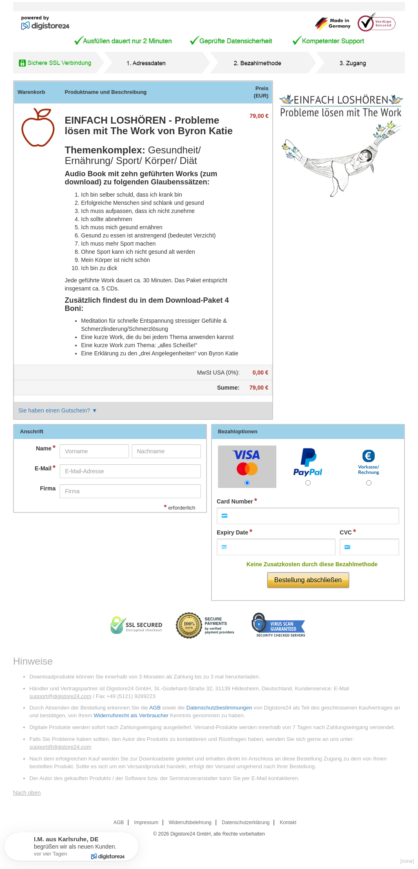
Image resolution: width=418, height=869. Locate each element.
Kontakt (288, 822)
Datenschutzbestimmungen (219, 708)
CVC (346, 532)
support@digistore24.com (60, 696)
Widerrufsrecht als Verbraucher (130, 715)
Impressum (146, 822)
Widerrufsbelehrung (190, 822)
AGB (154, 708)
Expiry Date (232, 532)
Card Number (235, 501)
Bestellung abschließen (308, 579)
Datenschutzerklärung (245, 822)
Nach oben (27, 792)
